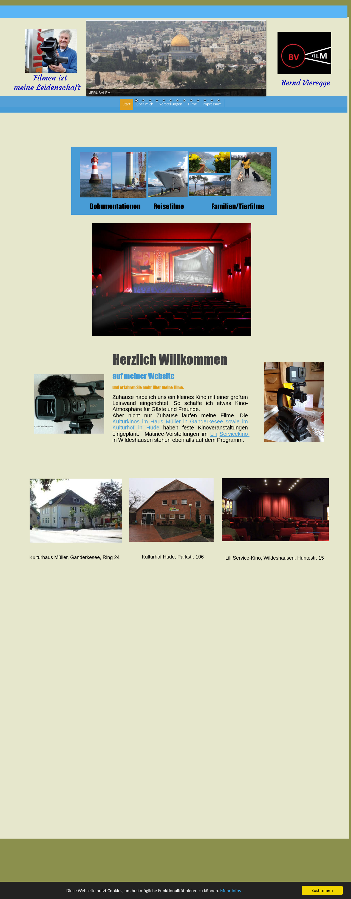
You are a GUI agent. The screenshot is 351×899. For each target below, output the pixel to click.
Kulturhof (123, 428)
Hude (152, 428)
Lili (213, 434)
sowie (232, 421)
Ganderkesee (206, 421)
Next (258, 58)
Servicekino (235, 434)
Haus (157, 421)
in (185, 421)
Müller (173, 421)
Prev (94, 58)
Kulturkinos (126, 421)
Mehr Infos (230, 891)
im (145, 421)
